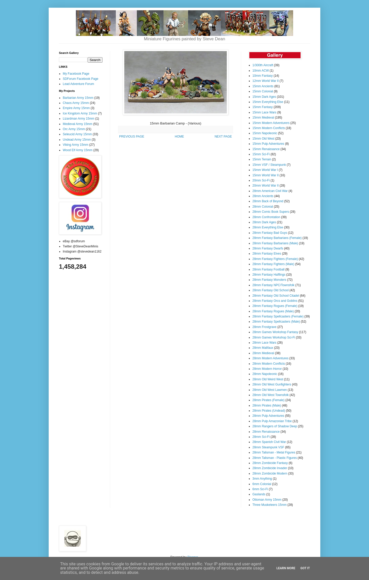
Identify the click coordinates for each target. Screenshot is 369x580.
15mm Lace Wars (264, 112)
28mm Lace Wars (264, 342)
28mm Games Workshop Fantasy (275, 332)
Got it (305, 568)
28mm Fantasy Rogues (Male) (273, 311)
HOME (179, 136)
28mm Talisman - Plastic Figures (274, 458)
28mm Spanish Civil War (269, 442)
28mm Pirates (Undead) (268, 410)
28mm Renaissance (266, 431)
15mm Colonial (262, 91)
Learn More (285, 568)
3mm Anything (262, 478)
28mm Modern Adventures (270, 358)
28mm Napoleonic (264, 374)
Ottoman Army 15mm (266, 499)
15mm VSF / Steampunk (269, 165)
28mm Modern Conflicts (268, 363)
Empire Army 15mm (76, 108)
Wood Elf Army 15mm (78, 150)
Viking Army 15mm (75, 145)
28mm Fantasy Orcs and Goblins (274, 301)
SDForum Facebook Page (80, 79)
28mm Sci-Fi (261, 437)
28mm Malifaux (262, 348)
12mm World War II (265, 81)
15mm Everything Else (267, 102)
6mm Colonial (261, 484)
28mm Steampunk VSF (268, 447)
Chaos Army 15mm (76, 103)
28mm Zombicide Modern (269, 473)
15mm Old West (263, 138)
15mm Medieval (263, 117)
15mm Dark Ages (264, 97)
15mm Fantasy (262, 107)
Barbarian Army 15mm (78, 98)
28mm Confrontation (266, 217)
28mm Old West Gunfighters (271, 384)
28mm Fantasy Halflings (268, 274)
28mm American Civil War (270, 191)
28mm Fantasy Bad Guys (269, 233)
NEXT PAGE (223, 136)
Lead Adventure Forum (78, 84)
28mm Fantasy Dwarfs (267, 248)
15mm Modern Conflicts (268, 128)
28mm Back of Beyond (267, 201)
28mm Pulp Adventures (268, 416)
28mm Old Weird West (267, 379)
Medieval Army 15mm (77, 124)
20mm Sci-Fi (261, 180)
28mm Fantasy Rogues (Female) (274, 306)
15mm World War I (265, 170)
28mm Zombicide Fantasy (270, 463)
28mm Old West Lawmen (269, 390)
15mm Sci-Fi (261, 154)
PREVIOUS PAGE (131, 136)
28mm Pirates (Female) (268, 400)
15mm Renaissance (266, 149)
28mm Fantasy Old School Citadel (275, 295)
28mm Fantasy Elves (266, 253)
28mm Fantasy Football (268, 269)
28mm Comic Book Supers (270, 212)
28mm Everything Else (267, 227)
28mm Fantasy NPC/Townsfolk (273, 285)
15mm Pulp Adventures (268, 144)
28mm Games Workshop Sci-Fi (273, 337)
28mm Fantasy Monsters (269, 280)
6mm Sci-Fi (260, 489)
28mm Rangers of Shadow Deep (274, 426)
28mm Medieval (263, 353)
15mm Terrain (261, 159)
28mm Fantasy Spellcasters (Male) (276, 321)
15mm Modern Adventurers (271, 123)
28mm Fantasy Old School (270, 290)
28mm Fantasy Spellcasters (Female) (277, 316)
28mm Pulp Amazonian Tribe (272, 421)
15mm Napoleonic (264, 133)
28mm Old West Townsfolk (270, 395)
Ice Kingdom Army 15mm (80, 113)
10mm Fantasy (262, 76)
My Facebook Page (76, 73)
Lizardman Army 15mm (78, 118)
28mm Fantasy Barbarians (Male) (275, 243)
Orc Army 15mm (74, 129)
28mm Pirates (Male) (266, 405)
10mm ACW (260, 70)
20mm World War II (265, 185)
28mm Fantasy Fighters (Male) (273, 264)
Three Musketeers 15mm (269, 505)
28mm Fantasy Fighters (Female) (275, 259)
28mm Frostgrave (264, 327)
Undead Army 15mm (77, 139)
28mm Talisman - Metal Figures (273, 452)
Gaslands (258, 494)
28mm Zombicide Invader (269, 468)
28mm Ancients (262, 196)
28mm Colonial (262, 206)
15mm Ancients (262, 86)
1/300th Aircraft (262, 65)
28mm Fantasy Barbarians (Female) (277, 238)
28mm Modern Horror (267, 369)
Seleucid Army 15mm (77, 134)
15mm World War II (265, 175)
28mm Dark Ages (264, 222)
